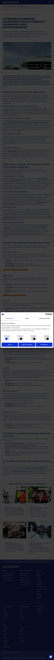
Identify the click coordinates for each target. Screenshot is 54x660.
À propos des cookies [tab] (44, 318)
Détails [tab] (27, 318)
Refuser (10, 344)
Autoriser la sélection (27, 344)
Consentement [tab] (9, 318)
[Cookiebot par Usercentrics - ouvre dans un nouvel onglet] (46, 314)
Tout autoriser (44, 344)
